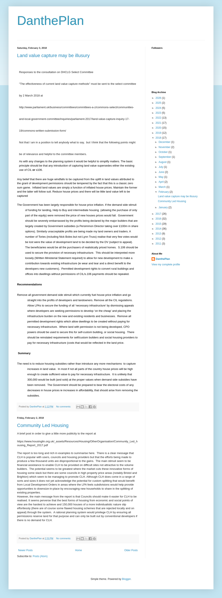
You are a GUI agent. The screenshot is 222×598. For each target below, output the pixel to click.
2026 (159, 97)
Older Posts (131, 550)
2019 (159, 132)
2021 (159, 122)
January (163, 207)
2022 (159, 117)
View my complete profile (166, 264)
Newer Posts (25, 550)
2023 (159, 112)
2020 (159, 127)
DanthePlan (50, 20)
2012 (159, 238)
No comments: (64, 406)
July (161, 166)
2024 (159, 107)
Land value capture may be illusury (53, 55)
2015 (159, 223)
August (163, 162)
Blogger (126, 579)
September (165, 156)
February (164, 191)
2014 (159, 228)
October (163, 152)
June (162, 172)
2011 (159, 243)
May (161, 176)
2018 (159, 137)
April (161, 181)
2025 (159, 102)
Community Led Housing (43, 425)
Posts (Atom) (40, 556)
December (165, 142)
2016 (159, 218)
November (165, 147)
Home (78, 550)
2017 (159, 213)
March (162, 186)
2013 (159, 233)
